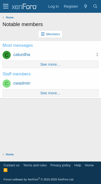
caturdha (21, 54)
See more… (50, 64)
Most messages (18, 45)
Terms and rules (35, 165)
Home (89, 165)
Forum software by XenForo (39, 179)
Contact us (11, 165)
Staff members (17, 74)
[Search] (95, 6)
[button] (5, 6)
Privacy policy (60, 165)
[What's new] (85, 6)
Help (77, 165)
